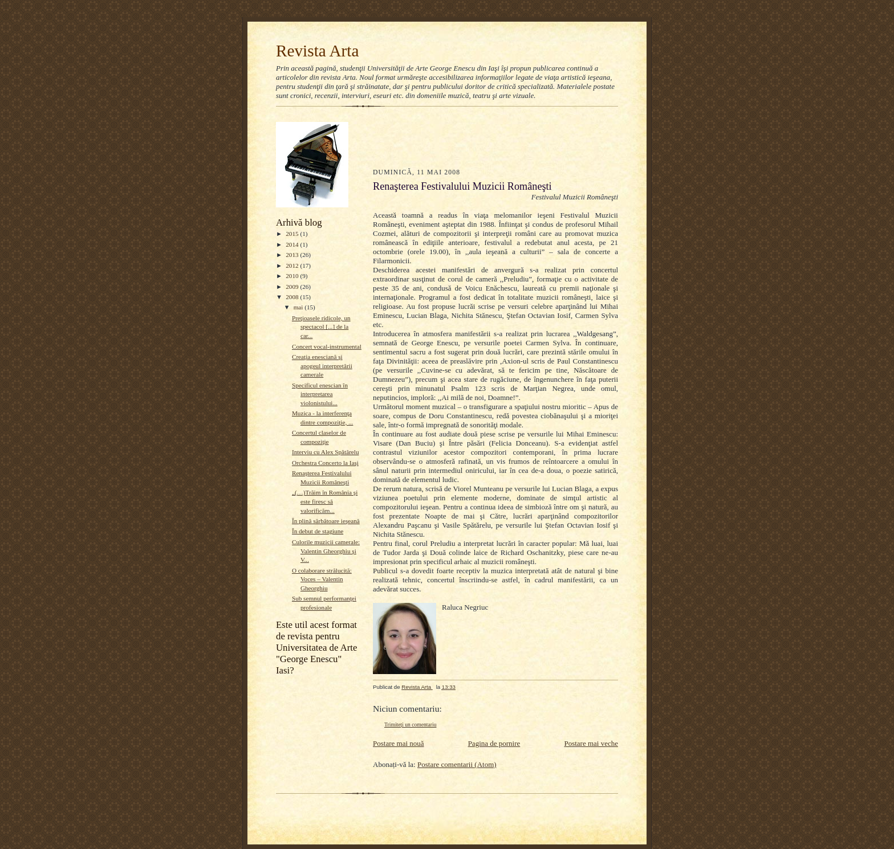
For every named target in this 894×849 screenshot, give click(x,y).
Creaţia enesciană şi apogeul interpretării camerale (322, 365)
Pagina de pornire (494, 743)
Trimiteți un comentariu (410, 724)
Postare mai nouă (398, 743)
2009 (293, 286)
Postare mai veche (591, 743)
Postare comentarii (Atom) (457, 764)
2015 (293, 233)
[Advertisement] (439, 136)
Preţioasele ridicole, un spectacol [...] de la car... (321, 327)
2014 (293, 244)
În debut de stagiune (317, 531)
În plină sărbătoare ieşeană (326, 520)
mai (299, 307)
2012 (293, 265)
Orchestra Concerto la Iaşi (325, 462)
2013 (293, 254)
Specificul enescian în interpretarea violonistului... (320, 394)
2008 (293, 296)
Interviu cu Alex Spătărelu (325, 451)
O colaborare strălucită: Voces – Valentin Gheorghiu (322, 579)
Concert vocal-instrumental (326, 346)
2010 (293, 275)
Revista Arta (317, 51)
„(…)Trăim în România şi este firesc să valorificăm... (324, 501)
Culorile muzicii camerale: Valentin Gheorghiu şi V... (326, 550)
